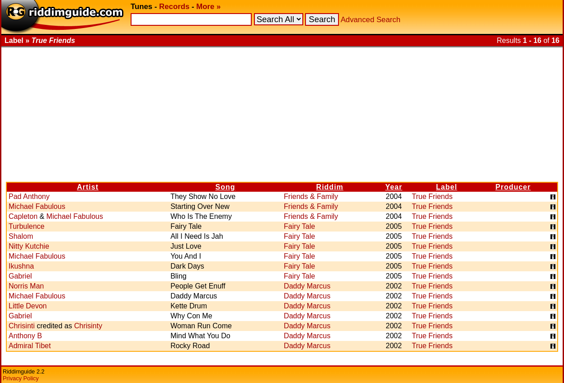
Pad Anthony (29, 196)
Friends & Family (311, 196)
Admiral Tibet (30, 346)
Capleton (23, 216)
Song (225, 187)
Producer (513, 187)
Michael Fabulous (37, 206)
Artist (88, 187)
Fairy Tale (299, 226)
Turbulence (26, 226)
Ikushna (21, 266)
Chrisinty (88, 326)
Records (174, 6)
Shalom (21, 236)
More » (208, 6)
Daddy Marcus (307, 286)
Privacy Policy (21, 378)
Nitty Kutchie (29, 246)
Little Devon (28, 306)
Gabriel (20, 276)
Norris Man (26, 286)
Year (393, 187)
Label (446, 187)
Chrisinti (22, 326)
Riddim (329, 187)
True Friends (432, 196)
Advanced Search (370, 19)
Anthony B (25, 336)
